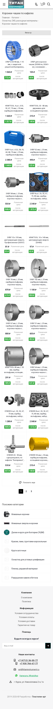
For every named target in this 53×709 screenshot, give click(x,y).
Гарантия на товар (26, 625)
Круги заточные (18, 550)
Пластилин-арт (39, 697)
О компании (26, 597)
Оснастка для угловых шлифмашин (27, 559)
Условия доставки (26, 621)
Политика (26, 601)
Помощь (26, 632)
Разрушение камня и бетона (24, 578)
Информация (26, 608)
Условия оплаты (26, 617)
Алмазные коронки (20, 514)
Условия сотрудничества (26, 613)
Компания (26, 592)
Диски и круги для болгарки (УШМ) (27, 532)
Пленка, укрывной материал (24, 569)
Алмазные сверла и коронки (24, 523)
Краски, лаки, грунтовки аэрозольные (29, 541)
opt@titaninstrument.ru (28, 669)
